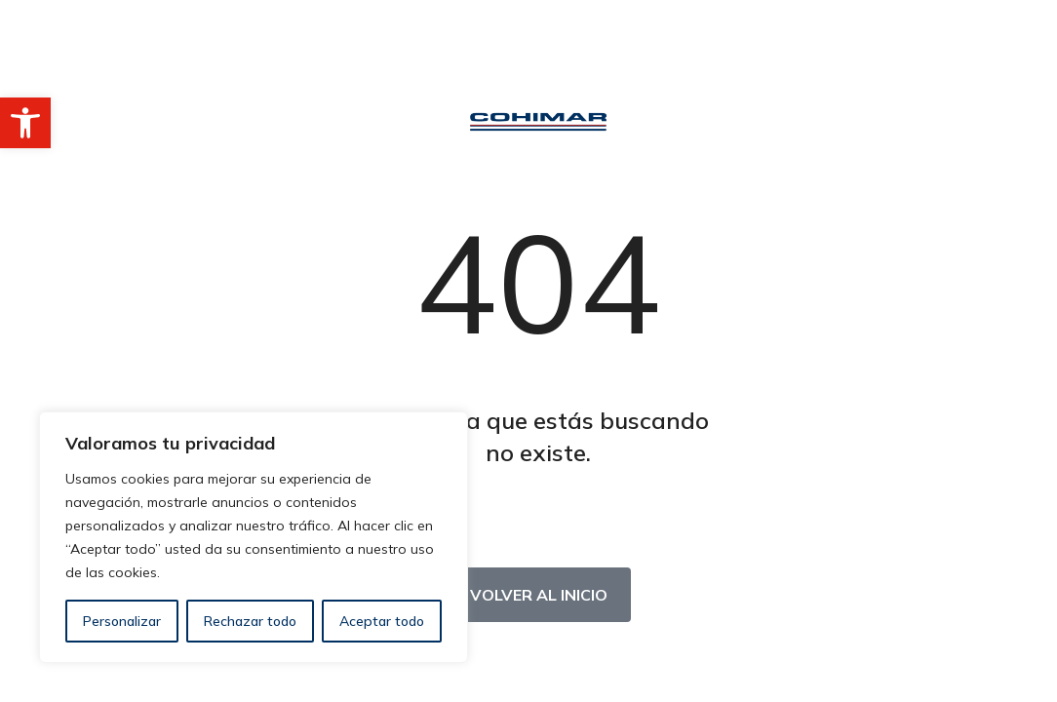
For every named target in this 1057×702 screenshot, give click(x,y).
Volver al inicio (538, 594)
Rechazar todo (250, 621)
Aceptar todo (381, 621)
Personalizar (122, 621)
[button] (25, 123)
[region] (253, 537)
